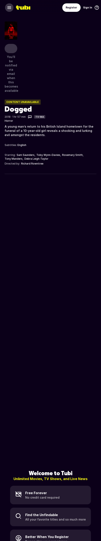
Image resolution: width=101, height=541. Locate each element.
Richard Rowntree (32, 163)
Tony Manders (14, 158)
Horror (9, 120)
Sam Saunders (26, 154)
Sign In (87, 7)
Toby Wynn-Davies (48, 154)
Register (71, 7)
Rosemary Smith (72, 154)
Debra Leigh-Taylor (36, 158)
